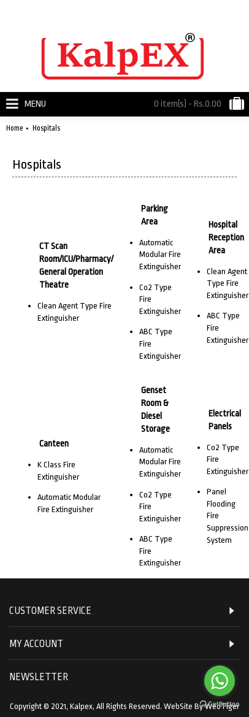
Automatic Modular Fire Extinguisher (160, 254)
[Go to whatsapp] (219, 680)
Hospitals (46, 128)
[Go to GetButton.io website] (219, 704)
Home (14, 128)
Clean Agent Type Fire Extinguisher (227, 283)
